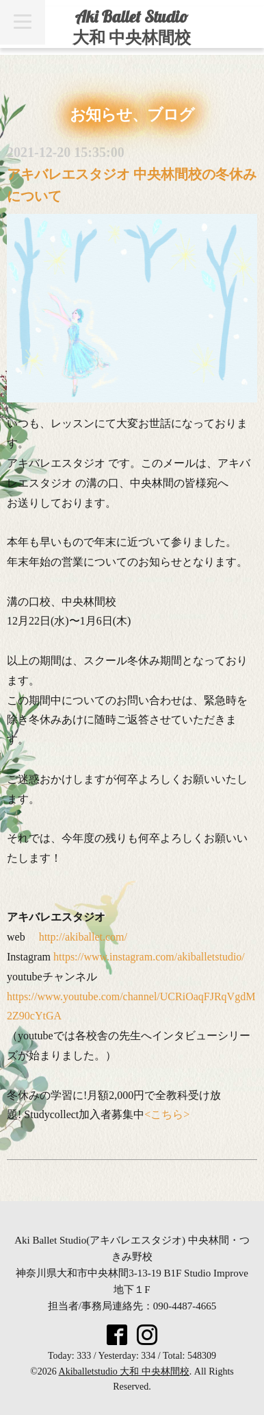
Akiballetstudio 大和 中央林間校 (124, 1371)
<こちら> (166, 1114)
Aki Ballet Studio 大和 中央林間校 (131, 26)
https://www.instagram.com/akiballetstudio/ (149, 957)
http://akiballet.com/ (83, 937)
